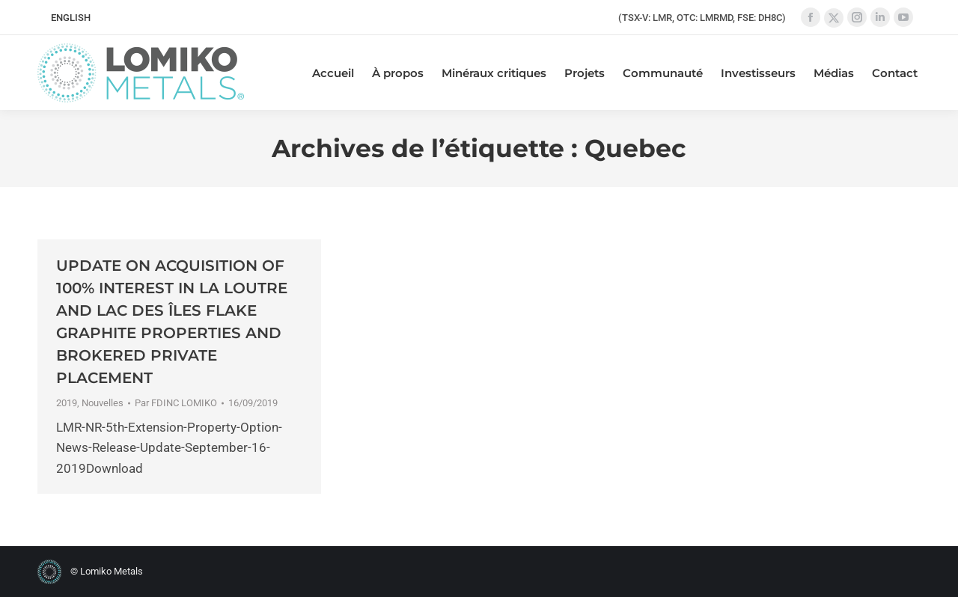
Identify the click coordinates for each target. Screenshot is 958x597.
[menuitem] (70, 17)
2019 (66, 402)
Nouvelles (102, 402)
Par (176, 402)
